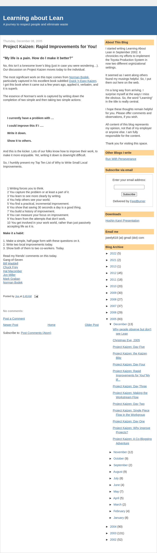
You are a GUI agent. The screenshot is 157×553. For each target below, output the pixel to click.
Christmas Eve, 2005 (126, 340)
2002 (113, 539)
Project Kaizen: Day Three (130, 386)
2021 (113, 260)
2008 (113, 299)
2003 (113, 533)
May (117, 491)
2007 (113, 306)
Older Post (92, 324)
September (121, 465)
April (116, 498)
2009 (113, 292)
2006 (113, 312)
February (120, 511)
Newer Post (10, 324)
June (117, 485)
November (121, 452)
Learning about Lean (33, 17)
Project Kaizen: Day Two (128, 403)
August (118, 471)
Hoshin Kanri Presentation (122, 220)
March (118, 504)
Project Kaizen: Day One (129, 421)
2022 (113, 253)
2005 (113, 319)
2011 (113, 279)
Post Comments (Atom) (36, 332)
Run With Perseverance (120, 159)
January (119, 517)
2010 (113, 286)
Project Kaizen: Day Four (129, 364)
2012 (113, 273)
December (121, 324)
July (117, 478)
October (119, 458)
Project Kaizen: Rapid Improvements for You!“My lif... (131, 375)
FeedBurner (137, 201)
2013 (113, 266)
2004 (113, 526)
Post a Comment (14, 318)
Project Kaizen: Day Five (129, 347)
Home (51, 324)
